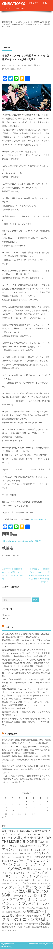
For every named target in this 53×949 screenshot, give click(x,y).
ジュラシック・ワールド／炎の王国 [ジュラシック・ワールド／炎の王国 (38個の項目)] (25, 866)
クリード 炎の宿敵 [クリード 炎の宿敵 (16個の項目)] (15, 857)
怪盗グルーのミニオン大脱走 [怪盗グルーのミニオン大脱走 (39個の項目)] (26, 917)
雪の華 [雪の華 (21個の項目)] (43, 927)
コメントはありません (13, 69)
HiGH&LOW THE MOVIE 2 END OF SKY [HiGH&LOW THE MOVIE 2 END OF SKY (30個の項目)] (26, 839)
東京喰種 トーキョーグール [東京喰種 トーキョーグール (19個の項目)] (27, 923)
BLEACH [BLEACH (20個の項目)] (38, 834)
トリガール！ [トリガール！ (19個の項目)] (36, 880)
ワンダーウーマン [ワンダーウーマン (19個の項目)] (18, 908)
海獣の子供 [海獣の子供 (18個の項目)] (23, 927)
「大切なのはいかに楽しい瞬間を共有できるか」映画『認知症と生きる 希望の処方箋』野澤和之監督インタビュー (26, 779)
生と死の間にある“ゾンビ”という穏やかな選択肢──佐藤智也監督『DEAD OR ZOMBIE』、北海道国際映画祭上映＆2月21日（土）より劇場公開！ (26, 663)
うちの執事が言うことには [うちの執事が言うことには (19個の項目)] (30, 846)
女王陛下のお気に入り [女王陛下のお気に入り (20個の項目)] (16, 911)
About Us (20, 8)
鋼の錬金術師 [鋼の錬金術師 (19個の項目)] (34, 927)
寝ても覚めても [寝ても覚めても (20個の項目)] (34, 915)
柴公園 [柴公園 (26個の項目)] (43, 923)
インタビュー (32, 2)
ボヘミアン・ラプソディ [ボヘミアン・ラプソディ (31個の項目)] (24, 897)
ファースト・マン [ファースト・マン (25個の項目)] (21, 896)
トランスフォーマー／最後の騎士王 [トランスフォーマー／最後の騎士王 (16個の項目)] (17, 880)
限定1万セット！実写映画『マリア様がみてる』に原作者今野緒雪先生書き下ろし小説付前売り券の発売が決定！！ (39, 575)
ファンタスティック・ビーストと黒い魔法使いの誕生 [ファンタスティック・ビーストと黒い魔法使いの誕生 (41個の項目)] (26, 891)
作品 (45, 2)
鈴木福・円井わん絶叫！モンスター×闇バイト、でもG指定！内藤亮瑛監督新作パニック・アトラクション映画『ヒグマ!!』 (26, 705)
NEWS (7, 47)
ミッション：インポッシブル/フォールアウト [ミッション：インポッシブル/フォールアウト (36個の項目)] (26, 903)
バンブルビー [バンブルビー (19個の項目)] (24, 883)
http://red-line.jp (38, 519)
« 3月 (4, 817)
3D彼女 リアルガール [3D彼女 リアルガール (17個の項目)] (10, 831)
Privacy (8, 8)
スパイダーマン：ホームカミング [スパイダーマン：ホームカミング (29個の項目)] (25, 874)
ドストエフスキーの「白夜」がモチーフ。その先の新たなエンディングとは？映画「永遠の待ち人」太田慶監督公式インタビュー (26, 749)
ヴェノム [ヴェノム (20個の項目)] (31, 907)
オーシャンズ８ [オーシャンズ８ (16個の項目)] (25, 854)
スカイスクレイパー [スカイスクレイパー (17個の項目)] (38, 869)
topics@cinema (10, 65)
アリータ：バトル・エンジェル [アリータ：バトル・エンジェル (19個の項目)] (26, 849)
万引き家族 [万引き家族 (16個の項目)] (39, 908)
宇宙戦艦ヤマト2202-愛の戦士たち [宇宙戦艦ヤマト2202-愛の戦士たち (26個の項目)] (24, 913)
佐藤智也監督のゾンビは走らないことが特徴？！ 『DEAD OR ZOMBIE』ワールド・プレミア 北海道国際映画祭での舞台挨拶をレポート (26, 653)
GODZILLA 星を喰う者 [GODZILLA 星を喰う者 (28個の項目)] (17, 838)
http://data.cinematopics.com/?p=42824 (21, 540)
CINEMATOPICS (13, 3)
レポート (9, 627)
